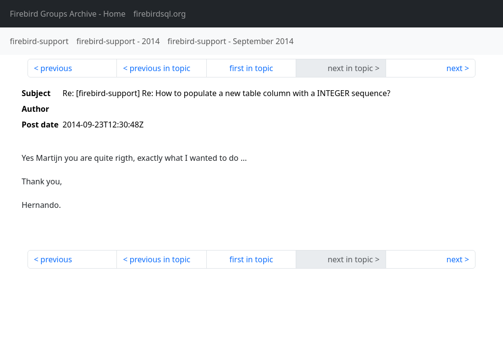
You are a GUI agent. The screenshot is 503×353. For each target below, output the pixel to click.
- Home (68, 13)
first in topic (251, 68)
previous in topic (160, 68)
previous (56, 68)
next (455, 68)
